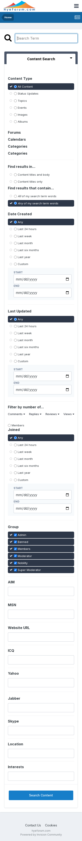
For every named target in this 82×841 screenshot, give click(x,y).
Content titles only (30, 181)
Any (20, 222)
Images (23, 114)
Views (68, 414)
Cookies (51, 825)
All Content (25, 86)
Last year (24, 257)
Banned (23, 542)
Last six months (28, 250)
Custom (23, 264)
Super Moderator (29, 570)
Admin (22, 535)
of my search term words (37, 196)
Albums (23, 121)
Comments (16, 414)
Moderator (25, 555)
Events (22, 107)
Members (18, 425)
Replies (35, 414)
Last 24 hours (27, 229)
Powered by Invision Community (41, 834)
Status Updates (28, 93)
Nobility (23, 562)
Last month (25, 243)
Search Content (41, 795)
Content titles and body (34, 174)
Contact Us (33, 825)
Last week (25, 236)
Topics (22, 100)
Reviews (52, 414)
